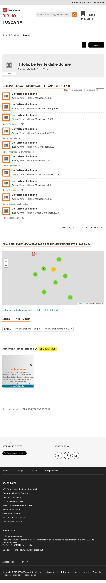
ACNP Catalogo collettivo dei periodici (19, 489)
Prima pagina (64, 227)
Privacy (24, 562)
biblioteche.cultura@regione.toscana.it (25, 550)
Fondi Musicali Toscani (12, 497)
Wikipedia (20, 386)
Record (26, 35)
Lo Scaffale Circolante (12, 521)
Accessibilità (8, 562)
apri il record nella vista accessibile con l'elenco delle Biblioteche (31, 310)
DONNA (7, 329)
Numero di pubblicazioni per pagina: (79, 90)
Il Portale (76, 2)
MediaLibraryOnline (11, 509)
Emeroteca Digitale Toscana (15, 493)
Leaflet (80, 304)
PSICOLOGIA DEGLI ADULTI (28, 329)
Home (5, 35)
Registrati (99, 2)
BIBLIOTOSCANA (21, 572)
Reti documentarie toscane (14, 517)
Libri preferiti (88, 15)
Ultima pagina (96, 227)
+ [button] (6, 261)
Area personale (51, 470)
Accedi (87, 2)
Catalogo (15, 35)
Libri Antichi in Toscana (12, 501)
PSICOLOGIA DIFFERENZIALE (58, 329)
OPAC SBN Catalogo (11, 513)
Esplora (34, 470)
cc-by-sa (32, 575)
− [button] (6, 265)
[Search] (56, 14)
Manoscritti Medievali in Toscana (17, 505)
